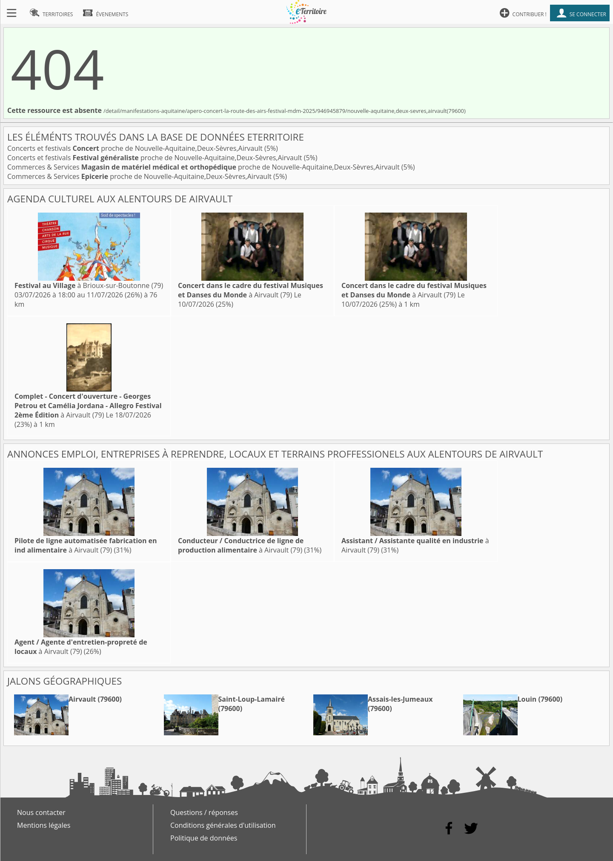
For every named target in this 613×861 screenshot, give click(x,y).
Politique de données (203, 838)
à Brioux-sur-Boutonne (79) (88, 285)
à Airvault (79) (250, 290)
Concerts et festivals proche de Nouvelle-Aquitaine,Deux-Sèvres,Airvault (135, 148)
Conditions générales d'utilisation (223, 825)
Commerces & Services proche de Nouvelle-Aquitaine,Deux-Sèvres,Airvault (204, 167)
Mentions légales (43, 825)
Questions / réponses (204, 812)
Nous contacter (41, 812)
